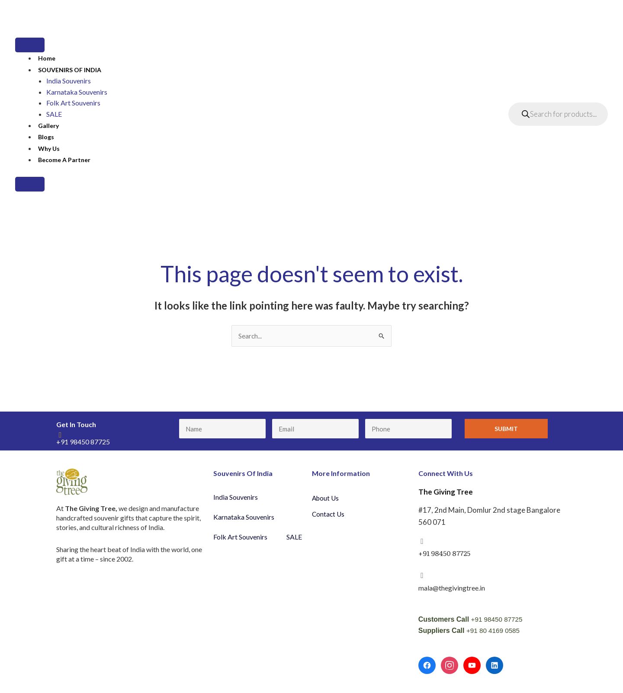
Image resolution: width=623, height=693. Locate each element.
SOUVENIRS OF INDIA (69, 69)
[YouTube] (472, 666)
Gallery (48, 125)
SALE (54, 114)
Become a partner (64, 159)
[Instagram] (449, 666)
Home (46, 58)
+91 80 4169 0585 (494, 631)
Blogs (46, 137)
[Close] (30, 184)
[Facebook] (427, 666)
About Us (326, 498)
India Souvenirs (68, 81)
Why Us (49, 148)
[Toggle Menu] (30, 45)
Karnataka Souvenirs (76, 92)
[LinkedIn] (494, 666)
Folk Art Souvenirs (73, 103)
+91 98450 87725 (498, 619)
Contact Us (329, 515)
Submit (506, 429)
